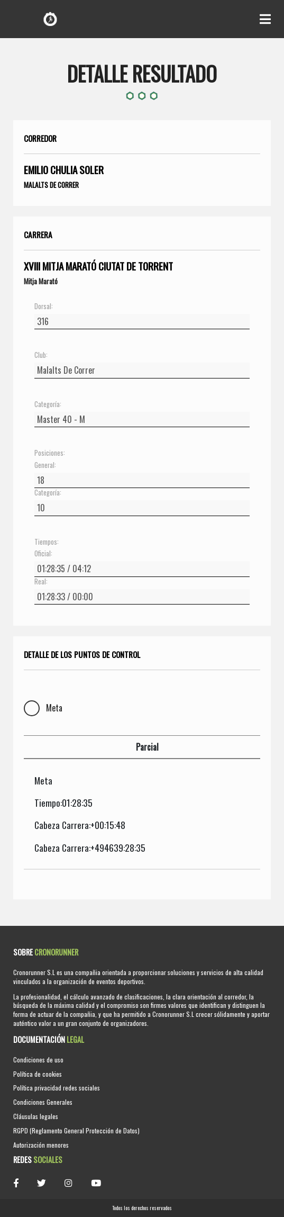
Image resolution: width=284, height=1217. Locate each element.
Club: (41, 355)
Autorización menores (41, 1144)
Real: (41, 582)
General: (45, 465)
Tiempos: (46, 542)
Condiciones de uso (38, 1059)
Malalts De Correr (51, 184)
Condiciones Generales (42, 1101)
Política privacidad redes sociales (56, 1087)
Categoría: (47, 404)
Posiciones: (49, 453)
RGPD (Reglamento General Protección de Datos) (76, 1130)
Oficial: (43, 553)
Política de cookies (37, 1073)
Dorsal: (43, 306)
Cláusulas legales (35, 1116)
